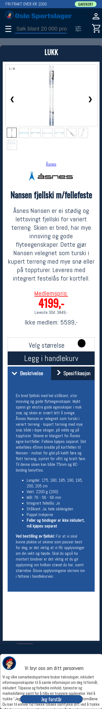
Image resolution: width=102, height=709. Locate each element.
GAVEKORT (85, 4)
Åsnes (51, 164)
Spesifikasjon (71, 373)
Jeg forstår (51, 699)
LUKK (51, 52)
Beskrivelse (26, 373)
